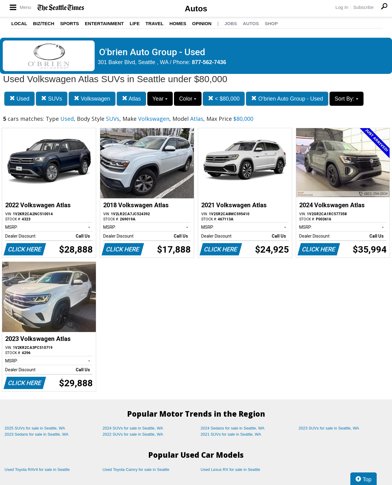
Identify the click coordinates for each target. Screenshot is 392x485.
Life (135, 23)
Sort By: (346, 99)
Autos (196, 8)
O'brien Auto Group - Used (287, 98)
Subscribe (363, 7)
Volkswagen (92, 98)
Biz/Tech (43, 23)
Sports (69, 23)
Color (187, 99)
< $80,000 (224, 98)
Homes (177, 23)
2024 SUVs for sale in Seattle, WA (133, 428)
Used (19, 98)
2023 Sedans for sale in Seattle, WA (36, 434)
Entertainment (104, 23)
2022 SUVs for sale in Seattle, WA (133, 434)
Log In (341, 7)
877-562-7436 (209, 62)
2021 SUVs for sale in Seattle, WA (231, 434)
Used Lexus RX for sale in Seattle (230, 469)
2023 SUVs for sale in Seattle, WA (329, 428)
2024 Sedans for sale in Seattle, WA (232, 428)
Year (160, 99)
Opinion (201, 23)
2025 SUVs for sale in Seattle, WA (35, 428)
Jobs (230, 23)
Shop (271, 23)
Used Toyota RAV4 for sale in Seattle (37, 469)
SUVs (51, 98)
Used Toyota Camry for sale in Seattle (136, 469)
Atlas (131, 98)
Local (19, 23)
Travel (154, 23)
